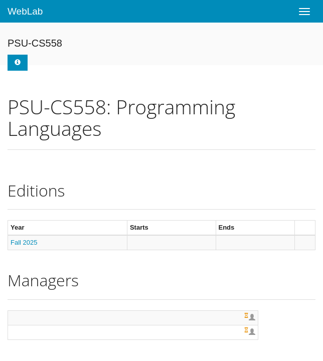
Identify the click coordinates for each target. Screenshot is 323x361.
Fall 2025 (24, 242)
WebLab (25, 11)
